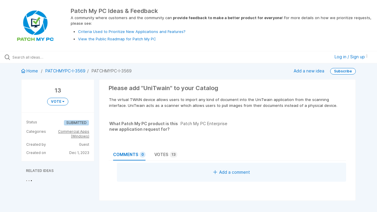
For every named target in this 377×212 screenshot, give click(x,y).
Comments (129, 155)
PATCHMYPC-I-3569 (65, 70)
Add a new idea (309, 70)
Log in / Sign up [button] (351, 56)
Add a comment (231, 172)
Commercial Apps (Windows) (73, 133)
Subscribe (343, 71)
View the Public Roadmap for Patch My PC (117, 39)
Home (30, 70)
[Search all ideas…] (45, 57)
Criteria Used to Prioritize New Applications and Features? (132, 31)
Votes (165, 155)
